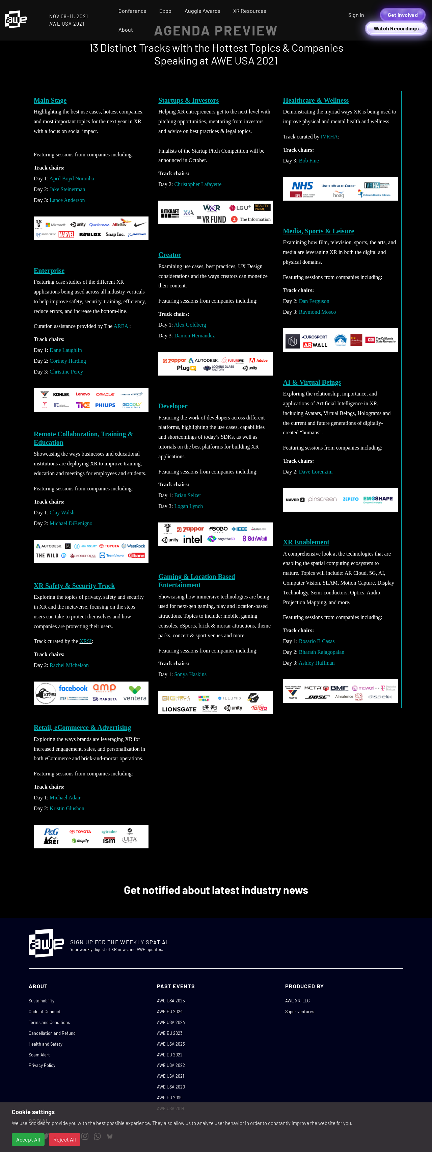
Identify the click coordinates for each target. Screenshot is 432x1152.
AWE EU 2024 (170, 1011)
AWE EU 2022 (170, 1054)
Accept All (28, 1139)
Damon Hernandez (194, 335)
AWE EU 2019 (169, 1097)
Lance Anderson (67, 200)
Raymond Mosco (317, 312)
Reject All (64, 1139)
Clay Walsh (62, 512)
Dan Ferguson (314, 301)
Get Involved (403, 14)
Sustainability (41, 1000)
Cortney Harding (68, 361)
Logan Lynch (188, 506)
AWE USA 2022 (171, 1065)
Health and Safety (45, 1044)
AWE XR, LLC (297, 1000)
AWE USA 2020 (171, 1087)
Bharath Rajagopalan (322, 652)
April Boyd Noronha (71, 178)
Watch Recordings (396, 28)
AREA (121, 326)
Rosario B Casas (317, 641)
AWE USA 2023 (171, 1044)
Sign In (356, 14)
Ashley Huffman (317, 663)
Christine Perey (66, 372)
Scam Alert (39, 1054)
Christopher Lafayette (197, 184)
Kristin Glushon (67, 808)
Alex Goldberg (190, 325)
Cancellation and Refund (52, 1033)
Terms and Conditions (49, 1022)
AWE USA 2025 (171, 1000)
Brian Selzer (187, 495)
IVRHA (329, 136)
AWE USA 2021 (170, 1076)
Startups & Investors (188, 100)
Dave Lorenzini (316, 472)
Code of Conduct (45, 1011)
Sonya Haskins (190, 674)
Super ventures (299, 1011)
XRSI (85, 641)
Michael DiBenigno (71, 523)
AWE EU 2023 (170, 1033)
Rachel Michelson (69, 665)
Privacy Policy (42, 1065)
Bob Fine (309, 160)
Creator (169, 254)
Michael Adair (65, 797)
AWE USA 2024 (171, 1022)
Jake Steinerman (67, 189)
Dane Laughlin (66, 350)
